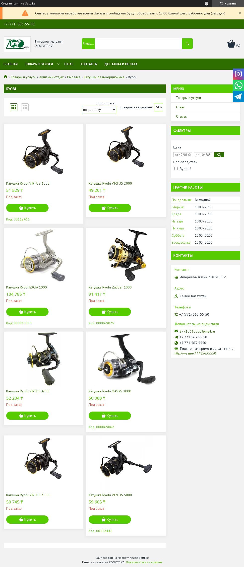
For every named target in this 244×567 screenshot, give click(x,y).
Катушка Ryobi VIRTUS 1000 (28, 183)
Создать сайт (10, 3)
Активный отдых (51, 77)
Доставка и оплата (121, 64)
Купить (30, 208)
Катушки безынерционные (104, 77)
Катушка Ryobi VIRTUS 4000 (28, 391)
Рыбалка (73, 77)
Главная (10, 64)
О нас (68, 64)
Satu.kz (144, 558)
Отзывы (181, 116)
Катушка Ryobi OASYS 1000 (110, 391)
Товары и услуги (39, 64)
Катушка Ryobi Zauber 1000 (110, 287)
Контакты (89, 64)
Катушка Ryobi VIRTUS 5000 (110, 495)
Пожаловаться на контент (144, 562)
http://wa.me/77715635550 (195, 353)
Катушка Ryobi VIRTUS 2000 (110, 183)
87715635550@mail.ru (197, 331)
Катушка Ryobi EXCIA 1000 (26, 287)
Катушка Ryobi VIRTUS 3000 (28, 495)
